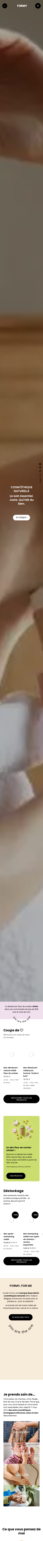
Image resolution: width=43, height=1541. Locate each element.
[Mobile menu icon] (4, 5)
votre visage (21, 1447)
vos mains (21, 1490)
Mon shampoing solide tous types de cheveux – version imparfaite (31, 1218)
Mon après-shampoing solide (9, 1215)
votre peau (21, 1468)
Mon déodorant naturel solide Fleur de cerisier (11, 1052)
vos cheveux (21, 1426)
